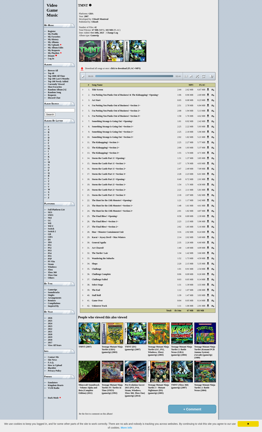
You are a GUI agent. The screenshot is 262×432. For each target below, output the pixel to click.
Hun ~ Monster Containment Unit (108, 232)
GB (49, 234)
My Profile (53, 34)
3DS (50, 242)
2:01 (179, 211)
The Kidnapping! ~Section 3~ (105, 153)
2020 (50, 334)
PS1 (49, 245)
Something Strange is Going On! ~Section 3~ (112, 137)
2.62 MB (189, 89)
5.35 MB (201, 263)
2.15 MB (189, 221)
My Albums (53, 42)
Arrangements (54, 298)
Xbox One (52, 275)
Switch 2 (52, 231)
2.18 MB (189, 132)
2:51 (179, 105)
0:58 (179, 216)
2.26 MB (189, 242)
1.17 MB (189, 200)
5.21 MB (201, 137)
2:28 (179, 174)
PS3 (49, 250)
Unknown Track (99, 306)
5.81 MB (201, 190)
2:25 (179, 126)
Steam (51, 264)
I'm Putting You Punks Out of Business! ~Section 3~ (116, 116)
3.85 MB (201, 158)
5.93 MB (201, 126)
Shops (95, 263)
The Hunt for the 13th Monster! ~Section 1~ (112, 205)
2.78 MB (189, 105)
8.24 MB (201, 232)
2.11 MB (189, 190)
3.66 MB (201, 253)
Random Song (54, 92)
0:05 (179, 100)
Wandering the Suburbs (103, 258)
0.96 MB (189, 95)
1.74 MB (189, 153)
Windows (52, 267)
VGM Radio (53, 388)
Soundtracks (54, 292)
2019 (50, 337)
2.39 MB (201, 216)
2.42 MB (201, 121)
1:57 (179, 163)
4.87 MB (201, 211)
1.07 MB (189, 290)
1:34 (179, 253)
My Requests (54, 50)
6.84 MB (201, 105)
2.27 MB (189, 142)
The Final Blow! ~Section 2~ (105, 226)
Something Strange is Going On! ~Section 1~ (112, 126)
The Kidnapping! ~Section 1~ (105, 142)
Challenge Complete (101, 274)
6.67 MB (201, 89)
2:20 (179, 263)
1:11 (179, 306)
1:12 (179, 290)
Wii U (50, 226)
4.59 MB (201, 258)
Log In (51, 58)
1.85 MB (189, 226)
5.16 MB (201, 226)
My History (53, 39)
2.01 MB (201, 179)
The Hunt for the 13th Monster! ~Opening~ (112, 200)
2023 (50, 326)
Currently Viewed (56, 84)
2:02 (179, 137)
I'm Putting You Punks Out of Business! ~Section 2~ (116, 110)
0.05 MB (189, 279)
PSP (50, 258)
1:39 (179, 295)
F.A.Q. (51, 362)
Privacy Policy (54, 370)
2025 (50, 320)
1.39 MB (189, 284)
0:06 (179, 274)
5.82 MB (201, 195)
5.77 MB (201, 142)
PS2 (49, 248)
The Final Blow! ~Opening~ (105, 216)
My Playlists (55, 53)
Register (52, 31)
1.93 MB (189, 147)
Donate (52, 56)
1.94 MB (189, 110)
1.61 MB (189, 205)
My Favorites (54, 36)
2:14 (179, 237)
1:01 (179, 121)
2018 (50, 340)
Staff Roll (96, 295)
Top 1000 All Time (56, 76)
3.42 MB (201, 200)
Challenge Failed (100, 279)
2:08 (179, 110)
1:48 (179, 205)
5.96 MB (201, 132)
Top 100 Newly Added (58, 81)
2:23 (179, 221)
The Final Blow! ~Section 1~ (105, 221)
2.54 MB (201, 269)
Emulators (53, 382)
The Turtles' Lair (100, 253)
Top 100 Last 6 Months (58, 78)
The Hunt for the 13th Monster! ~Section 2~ (112, 211)
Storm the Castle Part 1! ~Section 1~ (109, 163)
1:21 (179, 200)
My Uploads (55, 45)
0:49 (179, 179)
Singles (51, 295)
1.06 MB (189, 306)
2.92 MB (189, 232)
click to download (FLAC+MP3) (125, 68)
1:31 (179, 158)
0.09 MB (189, 274)
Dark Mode (54, 398)
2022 (50, 329)
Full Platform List (56, 209)
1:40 (179, 248)
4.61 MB (201, 205)
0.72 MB (189, 179)
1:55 (179, 153)
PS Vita (51, 261)
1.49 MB (189, 248)
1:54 (179, 184)
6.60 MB (201, 242)
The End (96, 290)
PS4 (49, 253)
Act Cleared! (98, 248)
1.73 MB (189, 258)
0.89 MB (189, 216)
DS (49, 239)
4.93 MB (201, 163)
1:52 (179, 258)
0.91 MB (189, 269)
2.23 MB (189, 174)
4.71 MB (201, 153)
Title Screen (97, 89)
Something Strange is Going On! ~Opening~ (112, 121)
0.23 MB (201, 100)
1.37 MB (189, 158)
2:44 (179, 89)
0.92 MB (189, 121)
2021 (50, 331)
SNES (50, 215)
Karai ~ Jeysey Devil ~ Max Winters (109, 237)
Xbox (50, 269)
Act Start (96, 100)
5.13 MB (201, 110)
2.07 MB (189, 195)
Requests (52, 95)
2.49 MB (189, 168)
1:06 (179, 95)
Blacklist (52, 368)
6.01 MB (201, 174)
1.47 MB (189, 295)
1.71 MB (189, 184)
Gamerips (52, 289)
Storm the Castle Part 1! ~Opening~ (108, 158)
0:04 (179, 300)
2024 (50, 323)
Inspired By (53, 306)
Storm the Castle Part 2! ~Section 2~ (109, 190)
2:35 (179, 242)
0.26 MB (201, 274)
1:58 (179, 116)
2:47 (179, 168)
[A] (64, 89)
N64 (50, 218)
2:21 (179, 190)
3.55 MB (201, 284)
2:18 (179, 195)
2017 (50, 342)
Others (51, 278)
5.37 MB (201, 147)
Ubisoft (95, 22)
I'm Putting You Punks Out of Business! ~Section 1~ (116, 105)
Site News (52, 360)
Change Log (112, 32)
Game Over (97, 300)
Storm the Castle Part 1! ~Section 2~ (109, 168)
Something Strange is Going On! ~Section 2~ (112, 132)
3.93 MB (201, 295)
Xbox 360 (52, 272)
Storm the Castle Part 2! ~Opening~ (108, 179)
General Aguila (99, 242)
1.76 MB (189, 116)
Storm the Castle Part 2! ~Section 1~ (109, 184)
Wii (49, 223)
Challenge (96, 269)
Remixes (52, 300)
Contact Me (53, 357)
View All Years (54, 345)
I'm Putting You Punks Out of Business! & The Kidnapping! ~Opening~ (125, 95)
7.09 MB (201, 168)
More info (126, 427)
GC (49, 220)
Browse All (53, 70)
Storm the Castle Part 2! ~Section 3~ (109, 195)
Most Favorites (55, 87)
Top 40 (51, 73)
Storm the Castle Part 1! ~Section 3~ (109, 174)
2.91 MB (201, 306)
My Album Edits (55, 47)
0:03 (179, 279)
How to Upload (55, 365)
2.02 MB (189, 237)
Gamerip (94, 35)
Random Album (55, 89)
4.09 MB (201, 248)
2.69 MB (201, 95)
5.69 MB (201, 237)
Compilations (54, 303)
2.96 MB (201, 290)
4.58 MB (201, 184)
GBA (50, 237)
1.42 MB (189, 253)
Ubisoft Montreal (100, 19)
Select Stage (97, 284)
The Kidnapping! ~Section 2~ (105, 147)
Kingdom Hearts (55, 385)
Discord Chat (54, 98)
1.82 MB (189, 137)
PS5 (49, 256)
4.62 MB (201, 116)
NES (50, 212)
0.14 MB (201, 279)
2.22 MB (189, 126)
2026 (50, 318)
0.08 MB (189, 100)
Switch (51, 228)
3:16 (179, 232)
